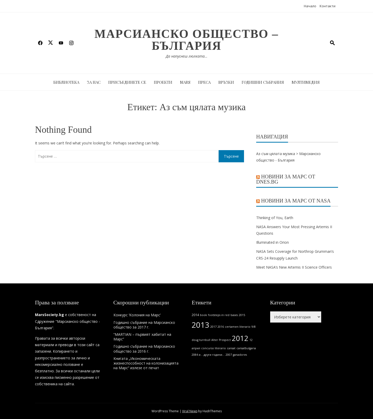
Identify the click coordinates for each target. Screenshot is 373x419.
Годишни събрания (263, 82)
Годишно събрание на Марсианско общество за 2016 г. (144, 348)
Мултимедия (306, 82)
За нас (94, 82)
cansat (231, 348)
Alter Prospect (221, 340)
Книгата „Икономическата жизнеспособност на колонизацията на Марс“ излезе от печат (145, 363)
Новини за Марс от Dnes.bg (285, 179)
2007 (229, 355)
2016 (221, 327)
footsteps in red (218, 315)
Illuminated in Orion (272, 242)
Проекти (163, 82)
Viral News (189, 411)
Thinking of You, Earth (274, 217)
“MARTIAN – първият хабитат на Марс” (142, 336)
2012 (240, 338)
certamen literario (237, 327)
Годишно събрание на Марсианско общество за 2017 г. (144, 325)
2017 (213, 327)
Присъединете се (127, 82)
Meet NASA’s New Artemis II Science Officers (294, 267)
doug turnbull (201, 340)
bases (234, 315)
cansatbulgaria (246, 348)
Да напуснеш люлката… (186, 56)
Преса (204, 82)
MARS (185, 82)
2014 (195, 315)
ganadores (240, 355)
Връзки (226, 82)
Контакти (327, 6)
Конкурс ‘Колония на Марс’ (137, 314)
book (203, 315)
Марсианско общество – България (186, 39)
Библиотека (66, 82)
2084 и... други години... (208, 355)
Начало (310, 6)
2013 (200, 325)
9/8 (254, 327)
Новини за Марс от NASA (296, 201)
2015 (242, 315)
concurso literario (213, 348)
